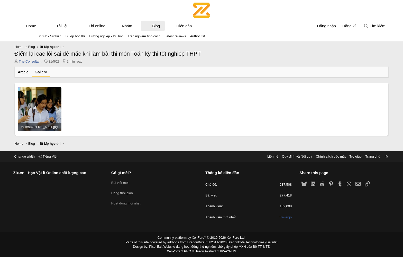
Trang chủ (347, 157)
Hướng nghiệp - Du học (106, 36)
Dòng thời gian (134, 191)
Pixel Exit (158, 246)
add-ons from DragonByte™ (188, 242)
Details (268, 242)
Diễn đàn (206, 26)
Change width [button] (49, 157)
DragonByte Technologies (243, 242)
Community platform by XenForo (201, 238)
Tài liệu (85, 26)
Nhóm (149, 26)
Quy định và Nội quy (272, 157)
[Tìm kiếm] (352, 26)
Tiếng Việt (73, 157)
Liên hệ (247, 157)
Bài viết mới (132, 182)
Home (53, 26)
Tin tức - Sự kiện (49, 36)
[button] (63, 26)
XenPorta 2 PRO (180, 251)
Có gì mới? (134, 173)
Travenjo (272, 217)
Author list (197, 36)
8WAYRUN (226, 251)
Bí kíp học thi (75, 36)
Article (45, 72)
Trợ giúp (330, 157)
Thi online (119, 26)
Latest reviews (175, 36)
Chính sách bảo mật (305, 157)
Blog (178, 26)
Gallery (63, 72)
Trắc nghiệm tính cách (144, 36)
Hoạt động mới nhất (138, 200)
